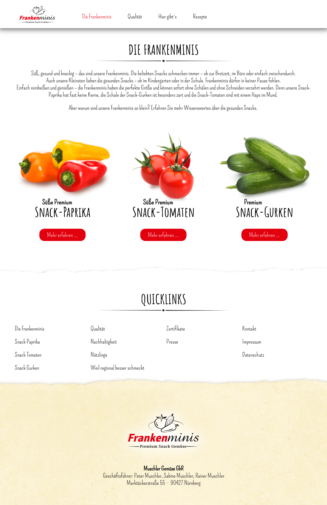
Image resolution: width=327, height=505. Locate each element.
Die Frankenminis (96, 16)
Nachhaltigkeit (104, 341)
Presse (172, 341)
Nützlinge (99, 354)
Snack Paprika (27, 341)
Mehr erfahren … (62, 234)
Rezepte (200, 16)
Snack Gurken (27, 367)
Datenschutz (253, 354)
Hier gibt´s (167, 16)
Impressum (251, 341)
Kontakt (249, 328)
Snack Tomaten (28, 354)
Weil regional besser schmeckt (117, 367)
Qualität (135, 16)
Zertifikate (175, 328)
